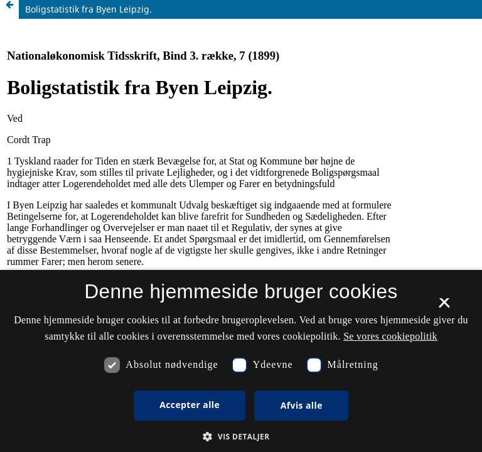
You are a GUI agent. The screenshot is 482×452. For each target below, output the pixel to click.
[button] (240, 436)
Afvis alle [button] (302, 405)
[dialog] (241, 361)
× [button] (444, 307)
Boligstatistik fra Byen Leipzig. (88, 9)
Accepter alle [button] (189, 405)
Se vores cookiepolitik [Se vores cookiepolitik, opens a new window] (390, 336)
